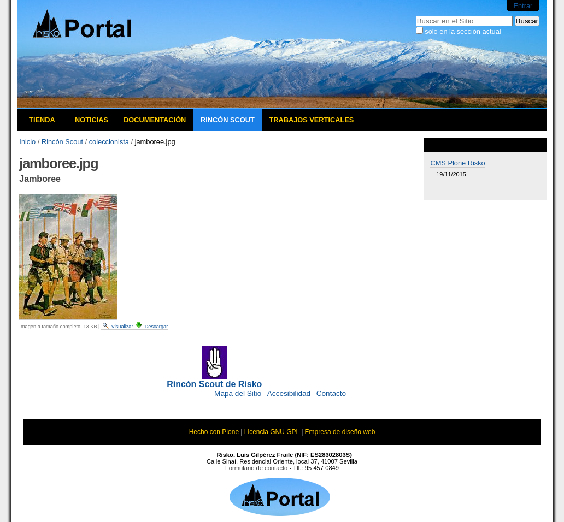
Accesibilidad (288, 393)
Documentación (155, 120)
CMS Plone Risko (457, 163)
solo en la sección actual (463, 31)
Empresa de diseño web (340, 432)
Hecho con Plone (214, 432)
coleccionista (109, 142)
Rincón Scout (228, 120)
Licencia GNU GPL (271, 432)
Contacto (331, 393)
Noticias (91, 120)
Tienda (42, 120)
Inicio (27, 142)
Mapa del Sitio (237, 393)
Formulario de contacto (256, 468)
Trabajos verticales (311, 120)
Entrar (522, 6)
